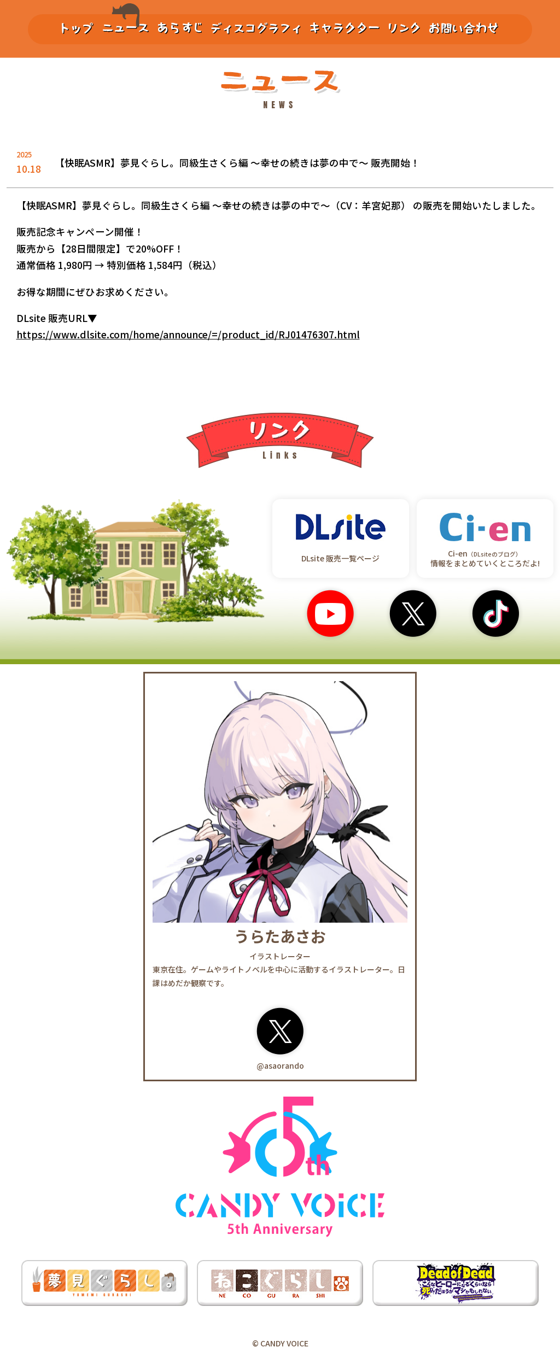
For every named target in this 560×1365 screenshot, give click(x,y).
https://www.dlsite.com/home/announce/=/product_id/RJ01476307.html (188, 334)
